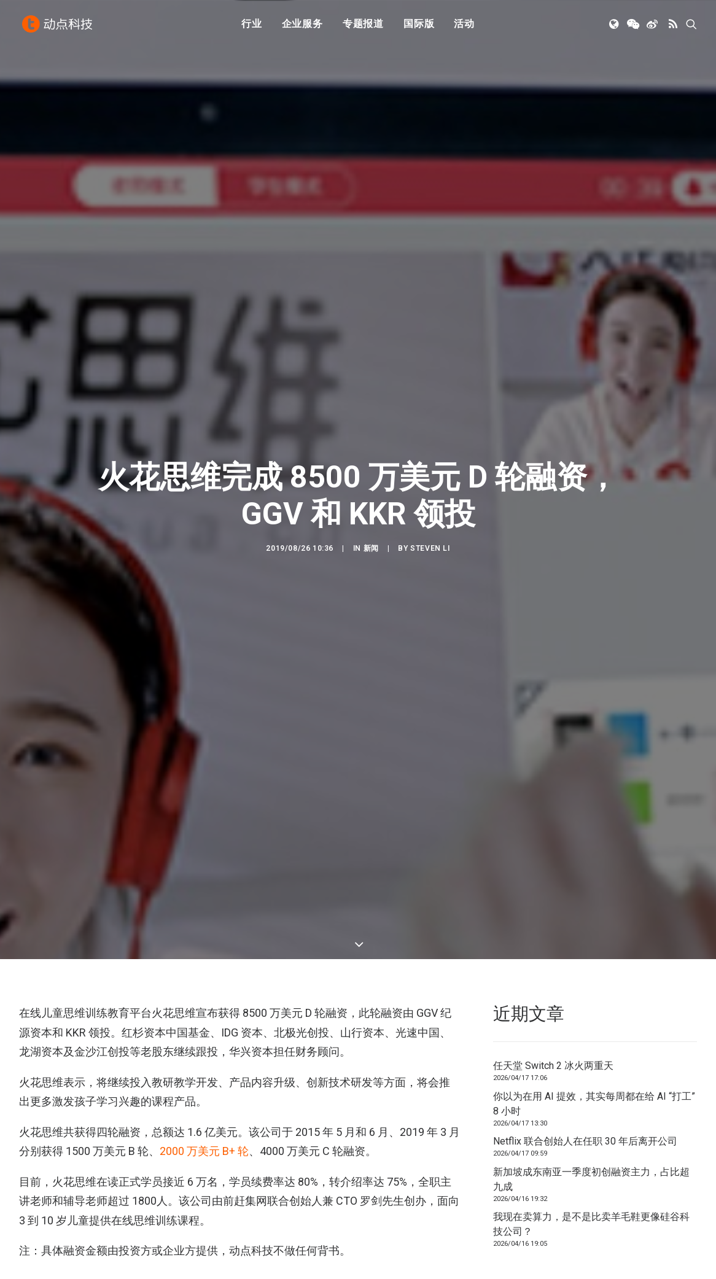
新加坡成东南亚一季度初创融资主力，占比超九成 (591, 1179)
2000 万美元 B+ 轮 (204, 1151)
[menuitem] (252, 26)
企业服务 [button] (302, 26)
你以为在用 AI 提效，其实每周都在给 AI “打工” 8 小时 (594, 1103)
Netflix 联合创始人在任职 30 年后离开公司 (585, 1141)
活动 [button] (464, 26)
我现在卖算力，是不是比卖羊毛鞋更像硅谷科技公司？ (591, 1224)
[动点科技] (58, 26)
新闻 (371, 548)
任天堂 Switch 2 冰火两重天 (553, 1065)
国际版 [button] (418, 26)
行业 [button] (251, 26)
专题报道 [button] (363, 26)
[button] (615, 26)
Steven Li (429, 548)
